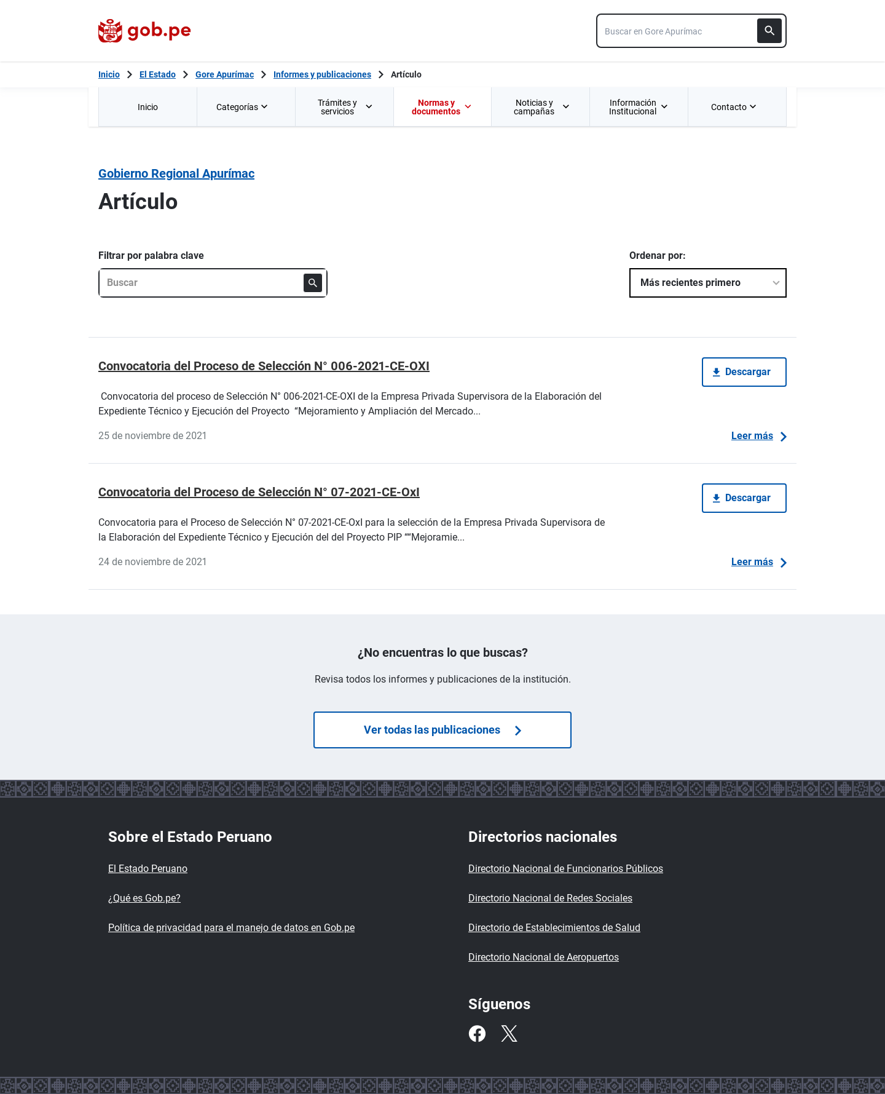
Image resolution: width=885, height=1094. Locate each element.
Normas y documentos (441, 107)
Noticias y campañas (542, 107)
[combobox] (691, 31)
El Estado (158, 74)
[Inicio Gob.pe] (109, 74)
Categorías (243, 107)
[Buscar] (769, 30)
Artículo (406, 74)
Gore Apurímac (224, 74)
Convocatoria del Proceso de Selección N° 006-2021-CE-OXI (264, 366)
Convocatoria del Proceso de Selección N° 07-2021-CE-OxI (259, 492)
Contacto (735, 107)
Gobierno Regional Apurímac (176, 173)
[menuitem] (147, 106)
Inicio (148, 107)
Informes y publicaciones (322, 74)
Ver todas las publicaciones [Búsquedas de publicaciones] (442, 729)
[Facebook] (477, 1033)
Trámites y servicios (346, 107)
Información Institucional (638, 107)
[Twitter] (508, 1033)
